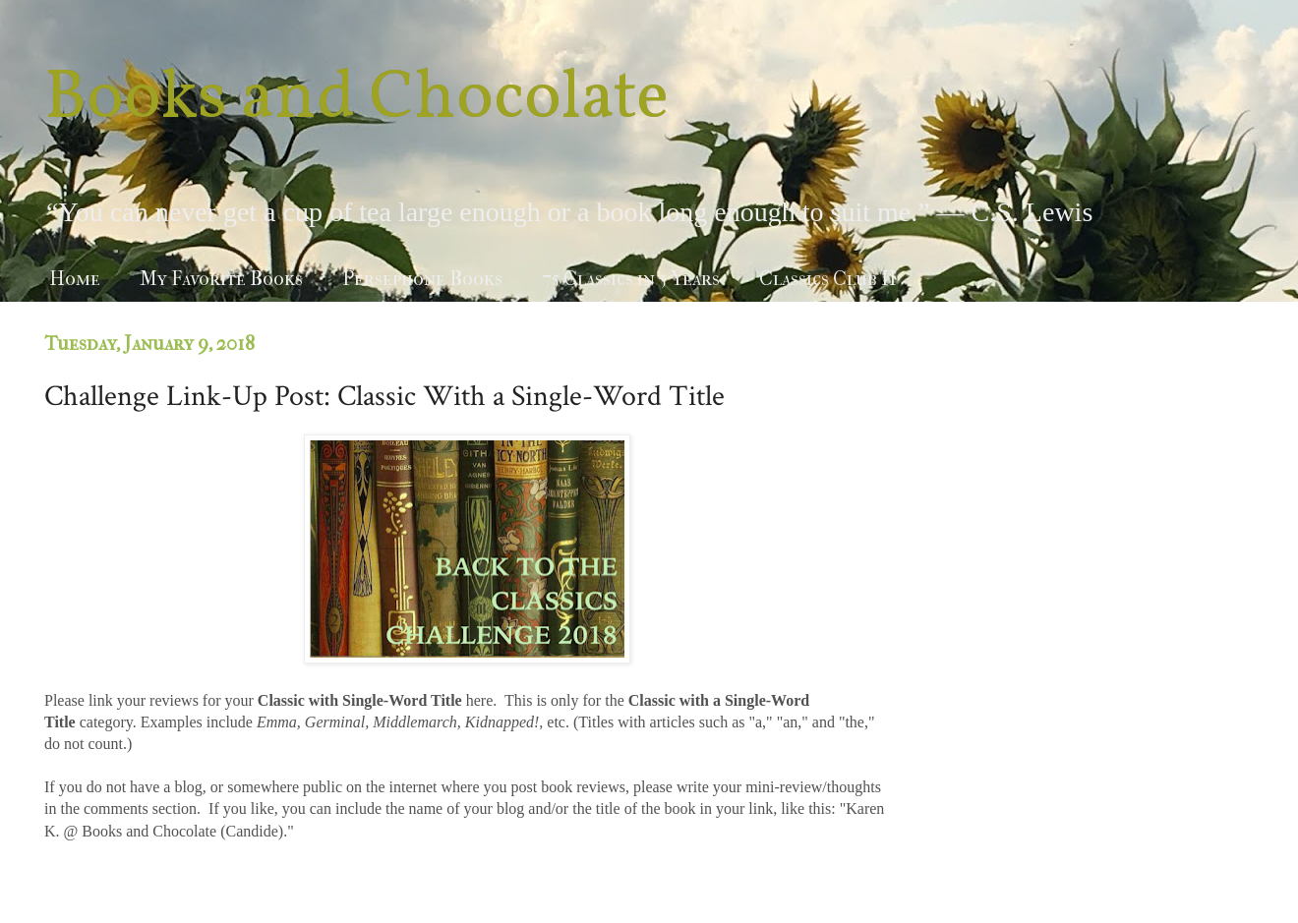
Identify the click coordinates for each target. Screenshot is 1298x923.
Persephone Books (422, 278)
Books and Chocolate (356, 99)
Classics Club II (828, 278)
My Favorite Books (221, 278)
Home (74, 278)
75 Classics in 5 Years (631, 278)
